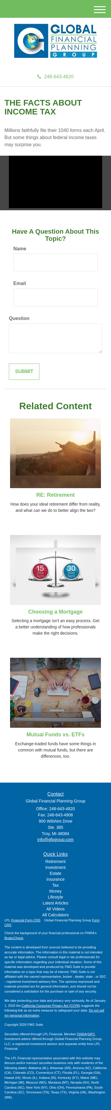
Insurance (55, 879)
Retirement (55, 861)
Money (55, 891)
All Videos (55, 909)
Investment (55, 867)
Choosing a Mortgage (55, 612)
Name (19, 248)
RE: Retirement (55, 495)
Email (19, 283)
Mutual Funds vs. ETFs (55, 735)
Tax (55, 885)
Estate (56, 873)
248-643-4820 (55, 76)
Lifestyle (55, 897)
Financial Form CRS (25, 920)
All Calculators (55, 914)
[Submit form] (24, 372)
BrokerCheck (13, 938)
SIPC (91, 1034)
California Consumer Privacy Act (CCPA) (51, 1005)
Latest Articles (55, 903)
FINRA (82, 1034)
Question (19, 318)
